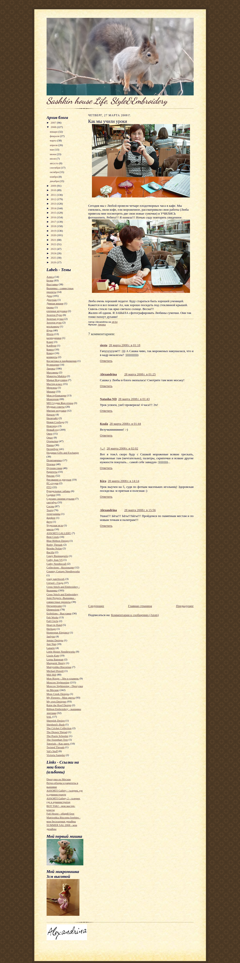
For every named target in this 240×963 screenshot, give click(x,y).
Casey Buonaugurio (57, 555)
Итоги (50, 333)
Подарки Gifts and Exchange (63, 452)
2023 (54, 248)
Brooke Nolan (54, 548)
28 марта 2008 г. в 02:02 (122, 448)
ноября (54, 176)
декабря (55, 181)
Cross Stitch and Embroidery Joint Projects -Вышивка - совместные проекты (62, 598)
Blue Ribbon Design (58, 540)
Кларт (50, 341)
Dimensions (53, 609)
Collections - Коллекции (60, 567)
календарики (54, 337)
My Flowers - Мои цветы (61, 697)
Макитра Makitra (56, 376)
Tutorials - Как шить (58, 743)
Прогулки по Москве (59, 779)
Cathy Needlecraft (57, 563)
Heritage (51, 628)
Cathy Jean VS (55, 559)
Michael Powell (55, 670)
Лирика (51, 368)
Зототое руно (54, 322)
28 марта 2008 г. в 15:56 (140, 510)
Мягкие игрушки (56, 410)
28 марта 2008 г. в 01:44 (125, 423)
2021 (54, 239)
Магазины (52, 372)
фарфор (51, 517)
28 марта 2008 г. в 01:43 (134, 399)
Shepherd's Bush (56, 724)
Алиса (50, 276)
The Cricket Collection (59, 728)
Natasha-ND (108, 399)
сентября (55, 167)
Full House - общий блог (61, 813)
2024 (54, 253)
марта (53, 140)
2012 (54, 199)
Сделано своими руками (61, 498)
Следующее (96, 606)
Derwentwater (54, 605)
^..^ (102, 448)
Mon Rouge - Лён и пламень (63, 678)
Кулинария (53, 364)
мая (52, 149)
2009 (54, 185)
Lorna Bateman (55, 659)
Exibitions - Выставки (59, 613)
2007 (54, 122)
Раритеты (52, 471)
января (54, 131)
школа (50, 529)
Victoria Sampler (56, 755)
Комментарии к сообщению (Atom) (135, 615)
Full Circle (52, 620)
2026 (54, 262)
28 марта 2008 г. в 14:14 (123, 481)
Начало (51, 414)
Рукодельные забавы (58, 491)
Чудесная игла (55, 525)
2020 (54, 235)
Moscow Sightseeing (58, 682)
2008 (54, 127)
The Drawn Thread (57, 732)
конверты (52, 356)
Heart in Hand (54, 624)
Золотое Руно (54, 314)
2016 (54, 217)
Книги (50, 349)
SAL (49, 716)
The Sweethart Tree (57, 739)
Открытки (52, 441)
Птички (51, 464)
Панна (50, 445)
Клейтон (51, 345)
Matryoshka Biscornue (59, 666)
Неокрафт (52, 418)
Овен (49, 433)
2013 (54, 203)
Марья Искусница (57, 379)
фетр (49, 521)
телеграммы (54, 513)
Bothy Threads (55, 544)
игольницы (53, 326)
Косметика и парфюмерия (62, 360)
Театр (50, 510)
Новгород (52, 425)
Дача (49, 295)
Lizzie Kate (53, 655)
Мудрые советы (56, 406)
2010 (54, 190)
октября (55, 172)
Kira (103, 481)
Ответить (106, 361)
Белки (50, 280)
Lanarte (51, 647)
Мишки (51, 391)
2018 (54, 226)
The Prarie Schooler (57, 735)
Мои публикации (56, 395)
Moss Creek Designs (58, 693)
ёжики (50, 307)
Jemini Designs (55, 640)
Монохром (53, 399)
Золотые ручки (55, 318)
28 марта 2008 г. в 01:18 (124, 345)
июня (53, 154)
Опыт (50, 437)
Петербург (53, 448)
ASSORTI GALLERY (59, 533)
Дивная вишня (55, 303)
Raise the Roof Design (59, 705)
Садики (51, 494)
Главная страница (140, 606)
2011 (54, 194)
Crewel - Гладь (55, 582)
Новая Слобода (55, 422)
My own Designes (56, 701)
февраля (55, 136)
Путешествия (54, 468)
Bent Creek (53, 536)
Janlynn (51, 636)
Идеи (50, 330)
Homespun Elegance (58, 632)
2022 (54, 244)
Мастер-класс (55, 383)
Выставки (52, 284)
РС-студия (53, 483)
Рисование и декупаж (59, 479)
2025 (54, 257)
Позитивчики (54, 460)
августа (54, 163)
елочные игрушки (57, 311)
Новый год (53, 429)
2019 (54, 230)
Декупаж (52, 299)
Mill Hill (51, 674)
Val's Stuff (52, 751)
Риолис (51, 475)
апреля (54, 145)
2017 (54, 221)
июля (53, 158)
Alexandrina (108, 374)
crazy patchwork (56, 578)
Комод (50, 353)
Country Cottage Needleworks (63, 571)
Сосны (50, 506)
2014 (54, 208)
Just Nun (51, 643)
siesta (103, 345)
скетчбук (52, 502)
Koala (104, 423)
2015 (54, 212)
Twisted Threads (56, 747)
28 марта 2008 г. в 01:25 (140, 374)
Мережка (52, 387)
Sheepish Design (56, 720)
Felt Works (53, 617)
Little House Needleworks (61, 651)
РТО (49, 487)
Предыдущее (185, 606)
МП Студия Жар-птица (60, 402)
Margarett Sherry (56, 663)
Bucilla (50, 552)
